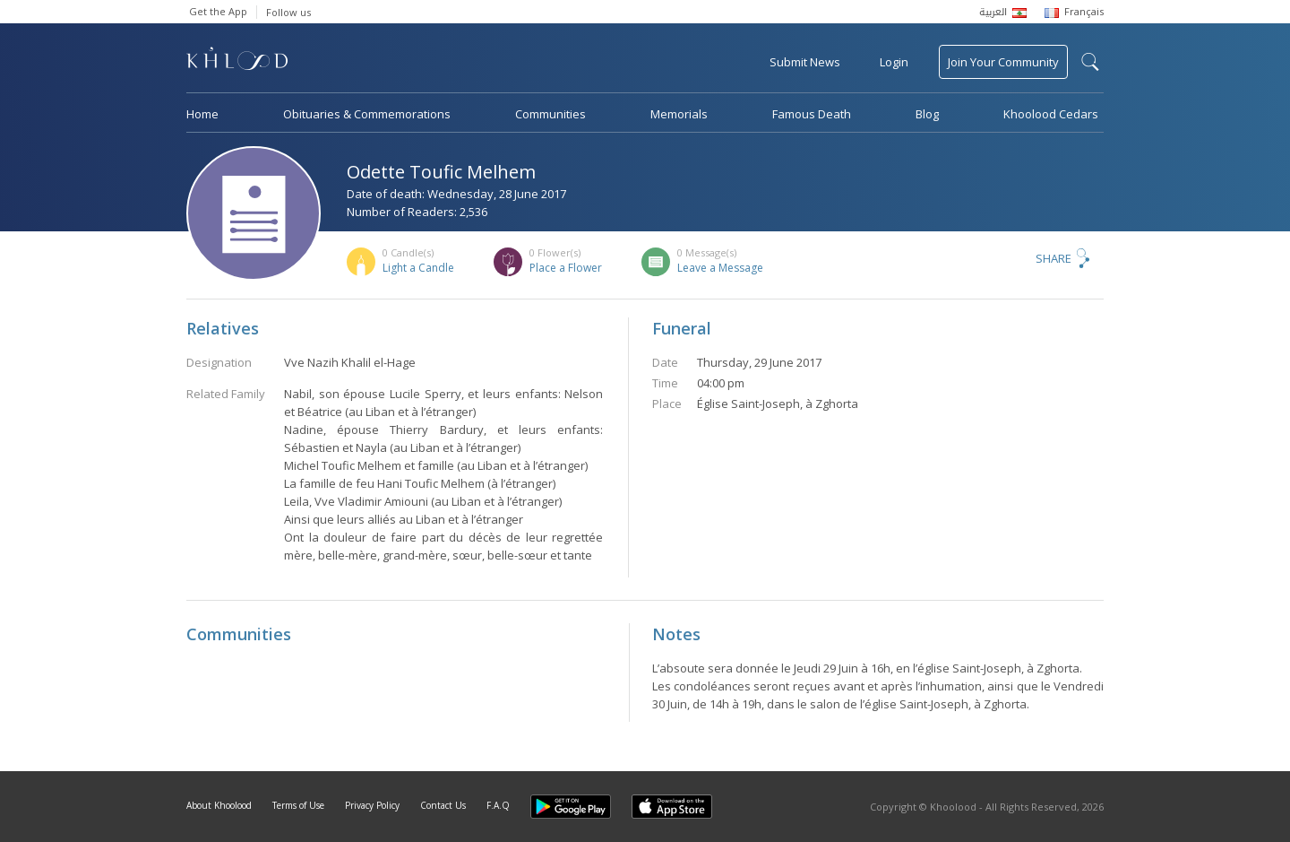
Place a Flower (565, 267)
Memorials (679, 114)
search (1090, 62)
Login (894, 62)
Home (202, 114)
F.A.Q (498, 805)
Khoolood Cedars (1050, 114)
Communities (550, 114)
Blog (927, 114)
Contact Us (443, 805)
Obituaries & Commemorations (367, 114)
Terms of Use (298, 805)
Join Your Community (1003, 62)
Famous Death (811, 114)
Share (1053, 258)
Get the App (218, 11)
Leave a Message (720, 267)
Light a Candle (418, 267)
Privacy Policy (372, 805)
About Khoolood (219, 805)
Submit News (805, 62)
